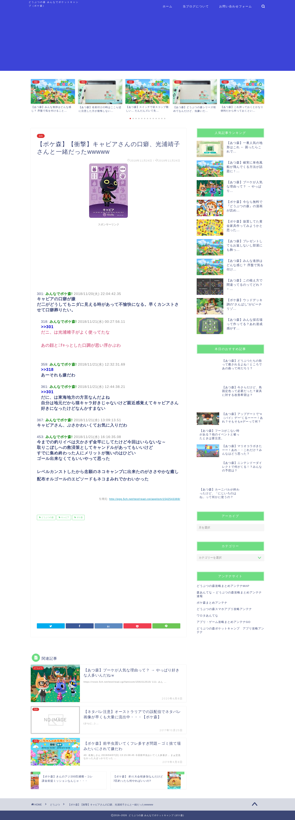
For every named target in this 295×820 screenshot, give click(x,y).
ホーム (167, 6)
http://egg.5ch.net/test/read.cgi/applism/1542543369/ (144, 498)
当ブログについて (196, 6)
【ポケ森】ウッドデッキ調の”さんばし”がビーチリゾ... (245, 304)
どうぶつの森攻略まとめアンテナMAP (223, 552)
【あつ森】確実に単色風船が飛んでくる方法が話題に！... (245, 167)
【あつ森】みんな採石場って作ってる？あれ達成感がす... (245, 324)
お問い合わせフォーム (235, 6)
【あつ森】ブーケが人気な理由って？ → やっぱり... (245, 186)
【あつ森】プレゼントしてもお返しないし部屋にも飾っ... (245, 245)
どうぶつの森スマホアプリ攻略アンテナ (224, 575)
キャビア (64, 517)
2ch (41, 136)
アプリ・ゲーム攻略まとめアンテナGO (224, 588)
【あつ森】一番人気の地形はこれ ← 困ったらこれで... (245, 147)
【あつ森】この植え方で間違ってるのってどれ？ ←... (245, 284)
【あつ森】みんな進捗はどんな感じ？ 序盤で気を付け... (245, 265)
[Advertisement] (147, 42)
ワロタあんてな (207, 581)
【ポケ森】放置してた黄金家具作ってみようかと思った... (245, 226)
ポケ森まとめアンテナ (212, 568)
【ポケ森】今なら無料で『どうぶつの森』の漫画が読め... (245, 206)
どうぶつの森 (47, 517)
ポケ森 (79, 517)
